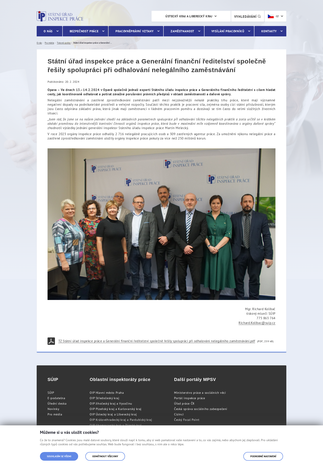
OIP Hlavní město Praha (107, 393)
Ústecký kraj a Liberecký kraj (188, 16)
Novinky (53, 409)
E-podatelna (56, 398)
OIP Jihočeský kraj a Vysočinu (111, 403)
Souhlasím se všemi (59, 456)
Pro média (55, 414)
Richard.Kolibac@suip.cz (257, 323)
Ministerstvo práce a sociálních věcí (200, 393)
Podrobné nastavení (263, 456)
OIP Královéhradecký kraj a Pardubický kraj (121, 420)
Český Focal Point (186, 420)
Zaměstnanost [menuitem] (182, 31)
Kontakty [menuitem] (269, 31)
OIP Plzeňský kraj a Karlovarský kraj (116, 409)
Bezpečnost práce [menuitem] (84, 31)
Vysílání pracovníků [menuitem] (227, 31)
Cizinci (179, 414)
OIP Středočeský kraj (104, 398)
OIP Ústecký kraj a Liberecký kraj (113, 414)
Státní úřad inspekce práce (60, 16)
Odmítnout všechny (105, 456)
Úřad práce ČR (184, 403)
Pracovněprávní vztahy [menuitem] (134, 31)
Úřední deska (57, 403)
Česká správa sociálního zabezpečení (200, 409)
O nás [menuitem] (48, 31)
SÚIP (51, 393)
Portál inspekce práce (189, 398)
